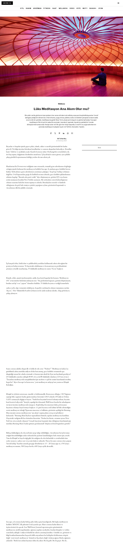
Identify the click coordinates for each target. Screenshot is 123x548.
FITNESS (46, 8)
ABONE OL (7, 3)
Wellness (61, 104)
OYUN (100, 8)
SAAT (54, 8)
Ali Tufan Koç (61, 138)
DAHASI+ (92, 8)
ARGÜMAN (37, 8)
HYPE (78, 8)
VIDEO (72, 8)
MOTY (85, 8)
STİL (22, 8)
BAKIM (28, 8)
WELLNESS (63, 8)
